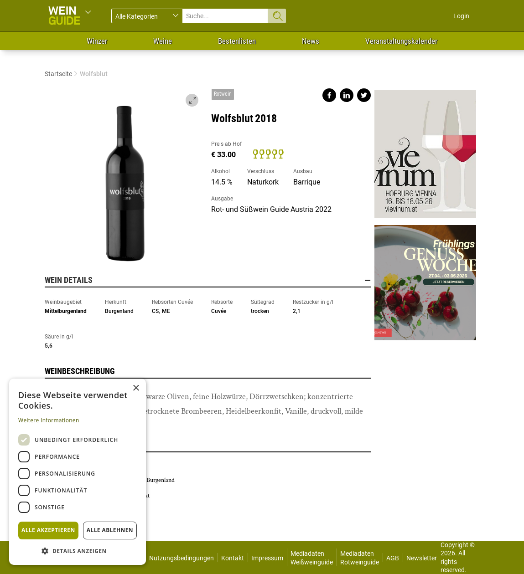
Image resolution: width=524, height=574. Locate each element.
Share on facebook (329, 95)
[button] (77, 550)
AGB (392, 558)
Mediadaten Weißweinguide (312, 557)
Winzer (97, 41)
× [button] (135, 388)
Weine (162, 41)
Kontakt (232, 558)
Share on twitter (364, 95)
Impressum (267, 558)
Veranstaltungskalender (401, 41)
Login (461, 16)
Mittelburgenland (66, 311)
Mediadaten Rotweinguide (359, 557)
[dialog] (77, 472)
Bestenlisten (237, 41)
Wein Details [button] (208, 280)
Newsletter (421, 558)
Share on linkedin (346, 95)
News (310, 41)
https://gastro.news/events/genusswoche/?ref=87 (425, 279)
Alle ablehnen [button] (110, 530)
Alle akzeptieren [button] (48, 530)
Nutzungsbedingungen (181, 558)
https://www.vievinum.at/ (425, 154)
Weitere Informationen (48, 420)
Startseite (58, 73)
